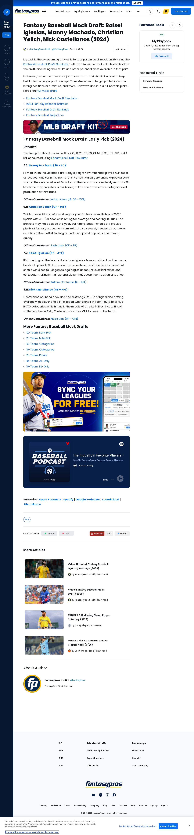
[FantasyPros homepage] (27, 11)
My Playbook (83, 12)
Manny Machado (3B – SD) (47, 165)
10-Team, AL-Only (37, 361)
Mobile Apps (139, 743)
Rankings (100, 12)
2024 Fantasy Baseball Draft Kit (47, 104)
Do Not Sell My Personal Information (137, 826)
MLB (44, 11)
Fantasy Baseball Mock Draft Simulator (52, 98)
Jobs (113, 805)
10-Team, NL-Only (37, 366)
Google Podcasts (88, 499)
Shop (136, 758)
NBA (61, 758)
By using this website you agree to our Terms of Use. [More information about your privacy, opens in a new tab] (32, 832)
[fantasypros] (76, 466)
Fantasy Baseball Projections (45, 115)
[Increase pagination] (180, 25)
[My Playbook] (161, 56)
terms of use (122, 3)
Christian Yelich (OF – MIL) (47, 207)
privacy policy (102, 3)
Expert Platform (95, 758)
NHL (61, 765)
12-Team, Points (36, 355)
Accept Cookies (168, 826)
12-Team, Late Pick (38, 338)
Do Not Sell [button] (55, 805)
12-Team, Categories (40, 344)
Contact (123, 805)
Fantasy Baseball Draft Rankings (47, 109)
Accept (137, 3)
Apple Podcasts (50, 499)
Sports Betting (140, 765)
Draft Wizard (63, 12)
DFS (129, 12)
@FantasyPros (60, 49)
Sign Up (154, 805)
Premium (143, 805)
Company (94, 805)
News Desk (138, 750)
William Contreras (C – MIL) (68, 282)
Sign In (164, 805)
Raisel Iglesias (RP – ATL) (46, 253)
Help (132, 805)
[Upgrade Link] (166, 11)
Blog (105, 805)
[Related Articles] (76, 601)
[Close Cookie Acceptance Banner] (189, 825)
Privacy (43, 805)
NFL (61, 743)
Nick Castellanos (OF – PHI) (48, 289)
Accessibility (80, 805)
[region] (97, 826)
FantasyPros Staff (40, 49)
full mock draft (47, 91)
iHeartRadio (32, 504)
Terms (67, 805)
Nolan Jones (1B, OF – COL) (68, 199)
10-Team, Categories (40, 349)
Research (117, 12)
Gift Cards (92, 765)
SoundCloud (110, 499)
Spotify (68, 499)
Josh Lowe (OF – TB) (63, 245)
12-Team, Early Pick (38, 332)
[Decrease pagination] (172, 25)
